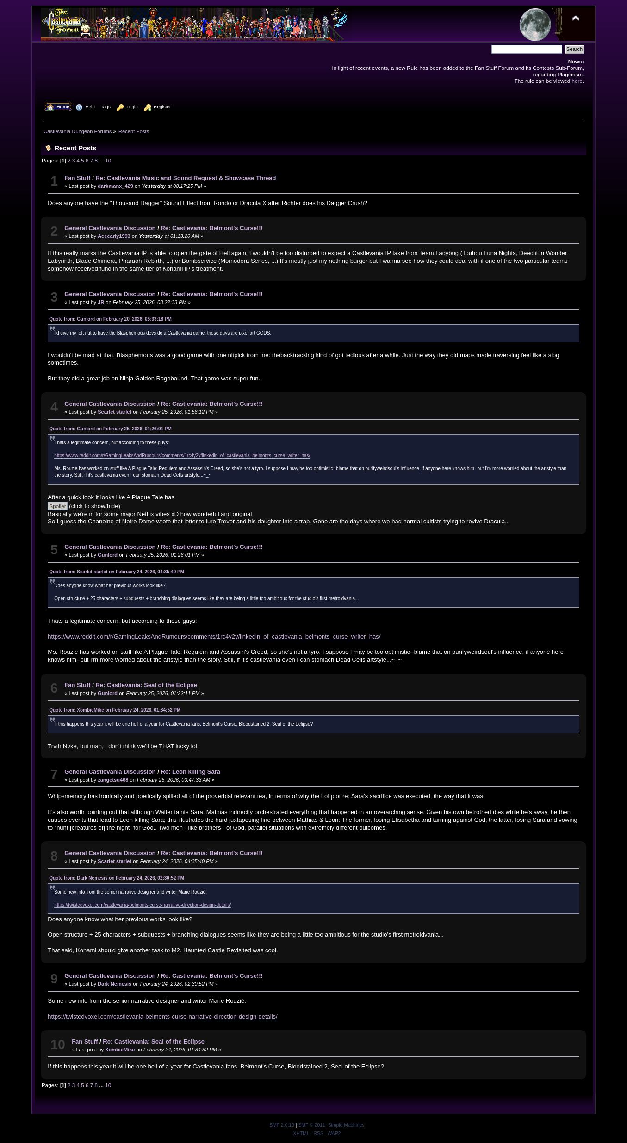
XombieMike (120, 1049)
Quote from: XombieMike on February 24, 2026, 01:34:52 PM (114, 710)
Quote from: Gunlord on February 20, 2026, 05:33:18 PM (110, 319)
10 (108, 160)
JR (101, 302)
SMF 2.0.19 (281, 1125)
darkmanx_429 (115, 186)
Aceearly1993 (114, 236)
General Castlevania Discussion (109, 227)
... (102, 160)
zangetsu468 (113, 780)
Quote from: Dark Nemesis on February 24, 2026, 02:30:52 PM (116, 878)
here (577, 81)
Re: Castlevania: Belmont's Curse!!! (212, 227)
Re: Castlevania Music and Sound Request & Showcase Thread (185, 177)
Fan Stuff (77, 177)
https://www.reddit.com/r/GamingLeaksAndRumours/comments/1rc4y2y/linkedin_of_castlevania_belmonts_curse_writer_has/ (182, 455)
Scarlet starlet (114, 412)
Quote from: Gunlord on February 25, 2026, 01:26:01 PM (110, 428)
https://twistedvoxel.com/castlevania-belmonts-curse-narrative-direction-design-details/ (142, 904)
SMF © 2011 (311, 1125)
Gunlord (108, 555)
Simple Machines (346, 1125)
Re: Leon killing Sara (190, 771)
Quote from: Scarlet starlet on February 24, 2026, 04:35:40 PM (116, 571)
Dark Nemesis (114, 984)
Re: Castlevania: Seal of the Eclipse (146, 685)
